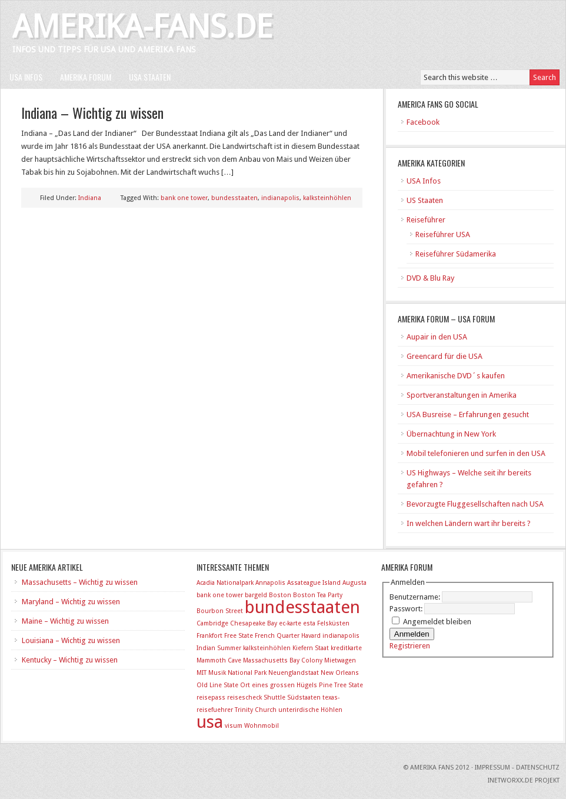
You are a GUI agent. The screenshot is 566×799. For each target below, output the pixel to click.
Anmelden (412, 634)
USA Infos (25, 77)
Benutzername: (415, 596)
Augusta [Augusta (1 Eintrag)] (354, 583)
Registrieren (409, 645)
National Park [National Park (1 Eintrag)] (247, 673)
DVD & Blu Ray (430, 278)
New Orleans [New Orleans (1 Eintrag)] (340, 673)
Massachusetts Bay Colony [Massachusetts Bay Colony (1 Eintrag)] (282, 660)
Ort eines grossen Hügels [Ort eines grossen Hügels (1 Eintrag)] (278, 685)
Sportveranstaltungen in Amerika (462, 395)
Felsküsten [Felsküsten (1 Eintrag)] (333, 623)
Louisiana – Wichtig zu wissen (71, 640)
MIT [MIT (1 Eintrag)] (202, 673)
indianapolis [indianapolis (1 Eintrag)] (340, 636)
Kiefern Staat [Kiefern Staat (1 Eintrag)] (310, 648)
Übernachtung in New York (451, 434)
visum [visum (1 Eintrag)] (233, 726)
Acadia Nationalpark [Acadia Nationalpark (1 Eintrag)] (225, 583)
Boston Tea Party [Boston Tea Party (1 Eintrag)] (317, 595)
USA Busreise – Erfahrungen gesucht (468, 414)
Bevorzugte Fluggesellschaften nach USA (475, 504)
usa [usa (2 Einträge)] (210, 722)
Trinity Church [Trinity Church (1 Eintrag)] (256, 710)
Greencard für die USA (444, 356)
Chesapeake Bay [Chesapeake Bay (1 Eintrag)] (253, 623)
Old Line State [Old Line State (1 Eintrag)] (217, 685)
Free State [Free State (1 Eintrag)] (238, 636)
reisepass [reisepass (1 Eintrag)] (211, 697)
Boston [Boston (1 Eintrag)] (280, 595)
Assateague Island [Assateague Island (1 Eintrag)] (314, 583)
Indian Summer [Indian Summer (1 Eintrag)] (219, 648)
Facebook (423, 122)
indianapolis (280, 198)
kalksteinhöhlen (327, 198)
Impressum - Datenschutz (517, 767)
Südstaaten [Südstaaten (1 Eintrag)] (304, 697)
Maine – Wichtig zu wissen (65, 621)
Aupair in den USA (437, 336)
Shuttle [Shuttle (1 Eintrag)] (274, 697)
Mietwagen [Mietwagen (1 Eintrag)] (340, 660)
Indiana (89, 198)
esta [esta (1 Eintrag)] (309, 623)
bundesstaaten (234, 198)
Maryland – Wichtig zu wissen (71, 601)
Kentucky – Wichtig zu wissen (70, 659)
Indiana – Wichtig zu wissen (92, 112)
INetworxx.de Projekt (524, 780)
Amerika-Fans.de (142, 26)
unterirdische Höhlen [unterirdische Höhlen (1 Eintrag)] (310, 710)
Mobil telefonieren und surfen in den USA (476, 453)
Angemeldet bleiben (437, 621)
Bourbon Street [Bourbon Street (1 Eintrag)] (220, 611)
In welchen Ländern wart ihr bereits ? (469, 523)
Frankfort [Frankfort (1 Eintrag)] (209, 636)
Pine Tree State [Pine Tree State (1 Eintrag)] (341, 685)
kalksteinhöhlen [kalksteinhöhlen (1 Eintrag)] (267, 648)
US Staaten (425, 200)
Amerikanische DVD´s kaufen (456, 375)
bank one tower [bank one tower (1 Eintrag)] (220, 595)
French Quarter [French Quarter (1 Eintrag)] (277, 636)
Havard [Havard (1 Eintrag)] (311, 636)
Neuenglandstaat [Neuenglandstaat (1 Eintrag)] (293, 673)
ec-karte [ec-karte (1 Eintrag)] (290, 623)
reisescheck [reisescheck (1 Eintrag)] (244, 697)
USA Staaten (150, 77)
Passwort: (406, 608)
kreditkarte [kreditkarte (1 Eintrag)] (346, 648)
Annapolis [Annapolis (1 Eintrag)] (270, 583)
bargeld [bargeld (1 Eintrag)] (256, 595)
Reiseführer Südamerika (455, 253)
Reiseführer (426, 219)
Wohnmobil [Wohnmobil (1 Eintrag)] (261, 726)
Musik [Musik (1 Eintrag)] (217, 673)
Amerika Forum (85, 77)
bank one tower (184, 198)
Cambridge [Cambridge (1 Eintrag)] (212, 623)
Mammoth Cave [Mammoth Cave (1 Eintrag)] (219, 660)
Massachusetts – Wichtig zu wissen (80, 582)
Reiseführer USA (442, 234)
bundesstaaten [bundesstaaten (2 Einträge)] (302, 607)
